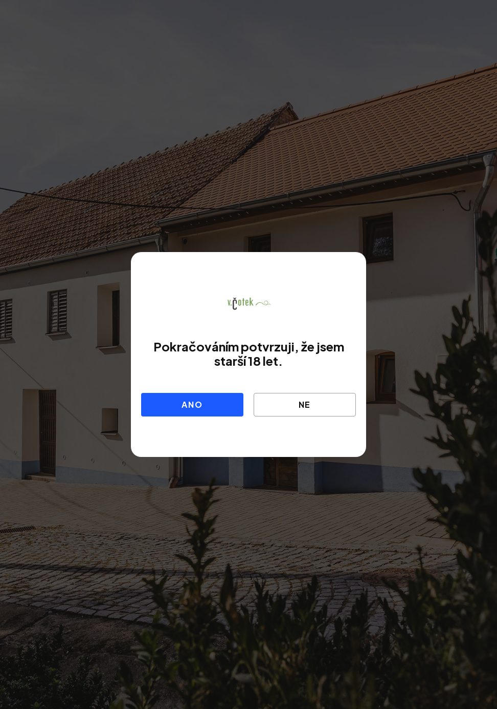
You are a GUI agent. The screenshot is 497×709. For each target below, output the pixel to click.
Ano (192, 404)
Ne (305, 404)
